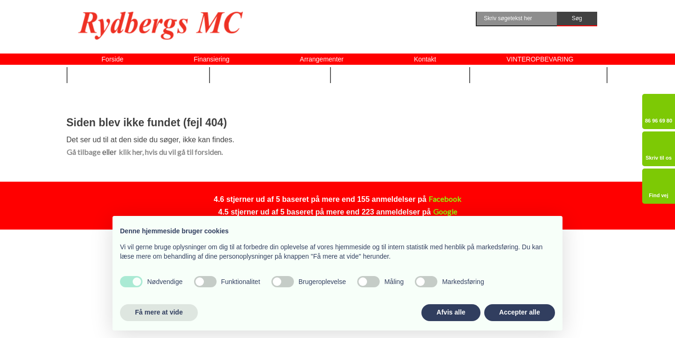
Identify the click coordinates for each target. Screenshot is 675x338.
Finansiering (211, 59)
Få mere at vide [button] (159, 312)
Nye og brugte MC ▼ (138, 75)
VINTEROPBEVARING (540, 59)
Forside (113, 59)
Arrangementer (322, 59)
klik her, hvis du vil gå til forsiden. (171, 151)
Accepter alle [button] (519, 312)
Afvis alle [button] (450, 312)
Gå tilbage (83, 151)
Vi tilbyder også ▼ (400, 75)
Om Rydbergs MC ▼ (539, 75)
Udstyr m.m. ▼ (270, 75)
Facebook (444, 198)
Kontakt (425, 59)
